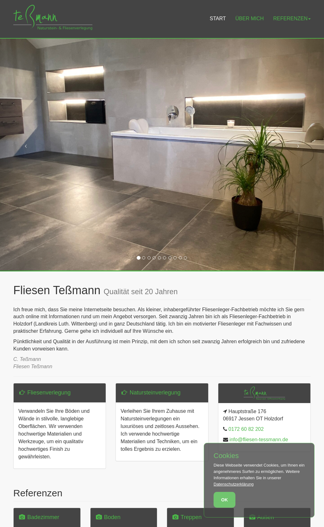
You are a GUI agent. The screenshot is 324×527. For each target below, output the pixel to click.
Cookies (226, 456)
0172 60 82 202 (245, 429)
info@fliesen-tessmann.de (258, 439)
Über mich (249, 18)
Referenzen (292, 18)
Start (218, 18)
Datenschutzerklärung (233, 484)
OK (224, 499)
